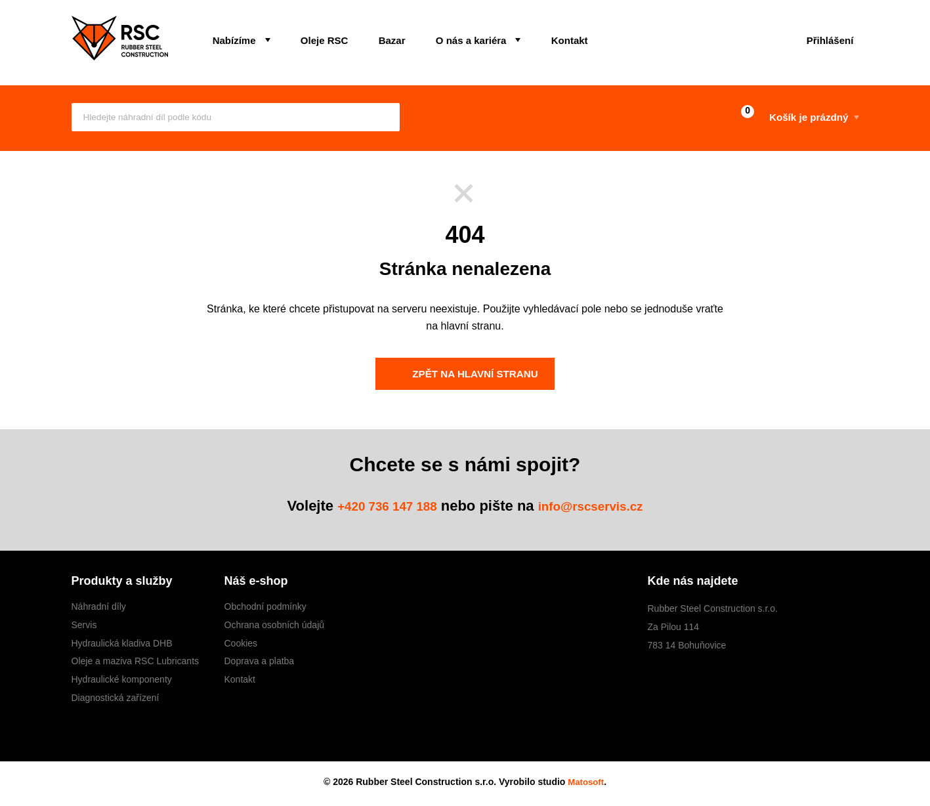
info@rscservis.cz (599, 506)
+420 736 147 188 (378, 506)
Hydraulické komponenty (122, 680)
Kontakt (521, 37)
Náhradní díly (99, 607)
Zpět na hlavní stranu (463, 373)
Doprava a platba (259, 661)
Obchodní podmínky (265, 607)
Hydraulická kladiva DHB (122, 643)
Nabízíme (229, 37)
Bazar (365, 37)
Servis (84, 625)
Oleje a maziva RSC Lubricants (136, 661)
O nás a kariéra (433, 37)
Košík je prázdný (780, 118)
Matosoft (586, 781)
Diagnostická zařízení (115, 698)
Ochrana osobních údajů (274, 625)
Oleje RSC (308, 37)
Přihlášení (824, 37)
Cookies (241, 643)
